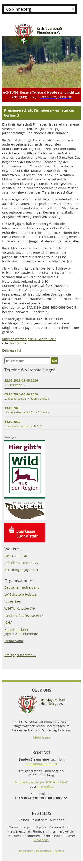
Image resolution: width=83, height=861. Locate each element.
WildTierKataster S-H (19, 608)
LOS (55, 360)
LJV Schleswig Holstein (20, 594)
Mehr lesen (41, 737)
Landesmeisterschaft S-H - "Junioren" (27, 412)
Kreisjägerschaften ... (20, 655)
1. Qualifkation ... (14, 385)
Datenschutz (44, 851)
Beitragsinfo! (11, 350)
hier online (18, 343)
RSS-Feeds (41, 840)
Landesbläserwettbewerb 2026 (23, 426)
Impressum (26, 851)
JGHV (8, 622)
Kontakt (59, 851)
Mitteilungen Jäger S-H (21, 570)
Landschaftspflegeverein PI (24, 615)
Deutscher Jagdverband (21, 587)
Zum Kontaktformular (42, 764)
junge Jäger (12, 601)
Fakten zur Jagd (15, 555)
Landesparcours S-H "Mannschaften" (27, 398)
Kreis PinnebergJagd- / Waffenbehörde (21, 631)
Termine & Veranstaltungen (30, 369)
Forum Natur (13, 641)
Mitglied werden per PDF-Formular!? (29, 339)
